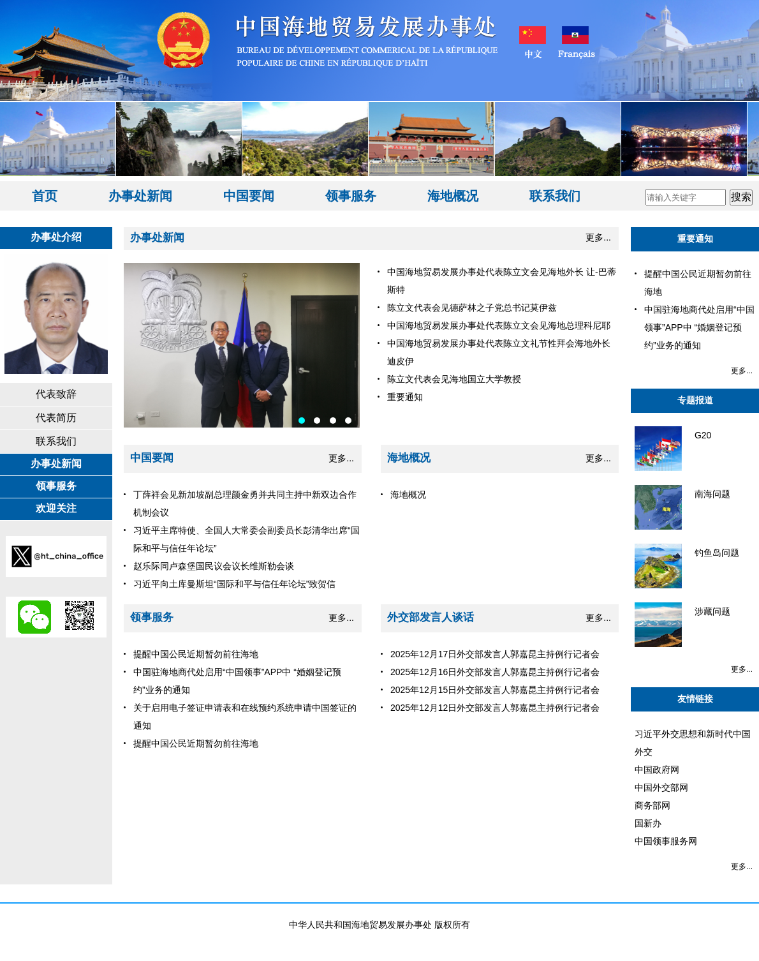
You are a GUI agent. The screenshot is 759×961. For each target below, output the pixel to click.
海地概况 (452, 196)
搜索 (741, 196)
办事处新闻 (140, 196)
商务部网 (652, 805)
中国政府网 (657, 769)
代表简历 (56, 417)
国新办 (648, 823)
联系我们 (554, 196)
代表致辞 (56, 394)
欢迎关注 (56, 508)
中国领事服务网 (666, 841)
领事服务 (350, 196)
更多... (598, 237)
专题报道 (695, 400)
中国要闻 (248, 196)
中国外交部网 (661, 787)
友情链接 (695, 699)
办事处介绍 (56, 237)
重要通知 (695, 239)
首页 (44, 196)
